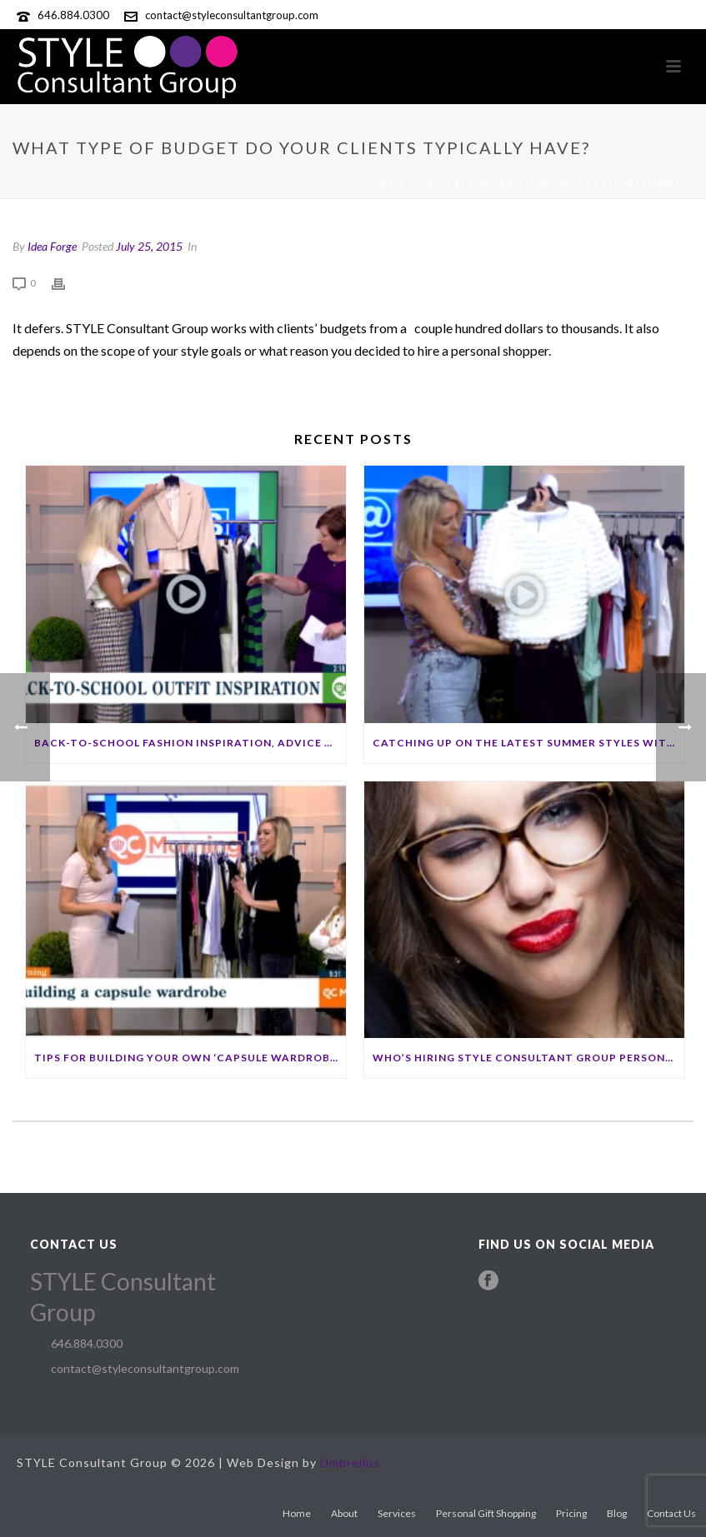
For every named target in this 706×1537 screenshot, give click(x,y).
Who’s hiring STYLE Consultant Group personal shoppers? (528, 1057)
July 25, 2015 (149, 246)
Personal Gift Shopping (486, 1513)
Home (322, 182)
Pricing (571, 1513)
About (344, 1513)
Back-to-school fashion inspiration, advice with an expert (190, 742)
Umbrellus (350, 1462)
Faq (357, 182)
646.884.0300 (73, 15)
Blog (617, 1513)
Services (397, 1513)
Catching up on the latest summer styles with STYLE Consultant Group (528, 742)
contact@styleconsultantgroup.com (231, 15)
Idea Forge (52, 246)
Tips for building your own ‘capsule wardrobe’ (187, 1057)
